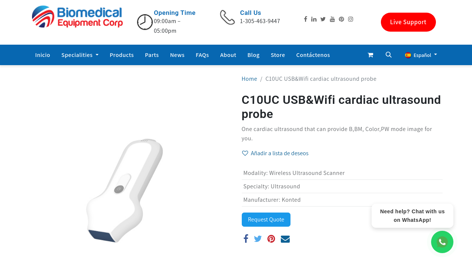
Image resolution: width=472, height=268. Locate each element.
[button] (388, 55)
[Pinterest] (271, 238)
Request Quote (266, 219)
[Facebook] (246, 238)
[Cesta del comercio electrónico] (370, 55)
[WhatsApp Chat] (442, 242)
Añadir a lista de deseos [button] (275, 153)
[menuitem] (43, 55)
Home (249, 79)
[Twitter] (258, 238)
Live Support (408, 22)
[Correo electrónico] (285, 238)
